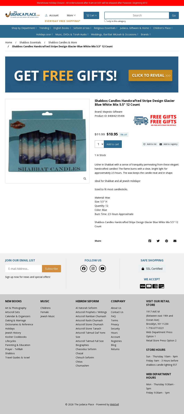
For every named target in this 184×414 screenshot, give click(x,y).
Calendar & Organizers (17, 316)
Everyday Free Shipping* (63, 21)
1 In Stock (100, 155)
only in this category (115, 21)
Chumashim (82, 365)
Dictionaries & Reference (19, 324)
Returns (115, 349)
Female (44, 312)
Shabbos (10, 353)
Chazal (79, 353)
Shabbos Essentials (30, 42)
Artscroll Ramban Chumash (91, 316)
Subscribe (51, 269)
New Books (13, 301)
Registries (116, 341)
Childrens (45, 308)
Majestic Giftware (112, 111)
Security (115, 328)
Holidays (10, 328)
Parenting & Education (17, 345)
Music (44, 301)
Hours (114, 332)
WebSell (114, 404)
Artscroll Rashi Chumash (89, 320)
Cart (91, 15)
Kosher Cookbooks (16, 336)
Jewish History (13, 332)
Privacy (115, 324)
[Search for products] (137, 15)
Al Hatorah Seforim (86, 308)
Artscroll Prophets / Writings (91, 312)
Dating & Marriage (15, 320)
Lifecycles (10, 341)
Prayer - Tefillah (14, 349)
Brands (145, 34)
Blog (113, 345)
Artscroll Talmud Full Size (90, 341)
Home (8, 42)
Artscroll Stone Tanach (88, 328)
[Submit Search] (174, 15)
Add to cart (113, 144)
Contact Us (117, 312)
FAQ (113, 316)
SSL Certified (152, 269)
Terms (114, 320)
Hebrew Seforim (87, 301)
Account (52, 15)
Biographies (82, 345)
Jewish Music (47, 316)
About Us (116, 308)
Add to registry (168, 144)
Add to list (149, 144)
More (71, 15)
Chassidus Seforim (86, 349)
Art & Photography (15, 308)
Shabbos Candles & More (62, 42)
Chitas (79, 361)
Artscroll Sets (12, 312)
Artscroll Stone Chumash (89, 324)
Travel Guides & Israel (17, 357)
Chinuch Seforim (85, 357)
